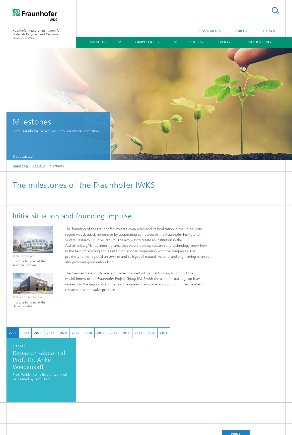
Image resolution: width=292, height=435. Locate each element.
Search (275, 10)
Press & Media (208, 31)
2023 (25, 333)
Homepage (21, 166)
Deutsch (267, 31)
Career (241, 31)
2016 (113, 333)
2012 (151, 333)
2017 (100, 333)
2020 (63, 333)
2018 (88, 333)
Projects (195, 42)
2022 (37, 333)
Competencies (147, 42)
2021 (50, 333)
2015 (126, 333)
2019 (75, 333)
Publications (259, 42)
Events (224, 42)
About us (98, 42)
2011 (163, 333)
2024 (12, 333)
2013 (138, 333)
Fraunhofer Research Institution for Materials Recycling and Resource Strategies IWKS (37, 34)
